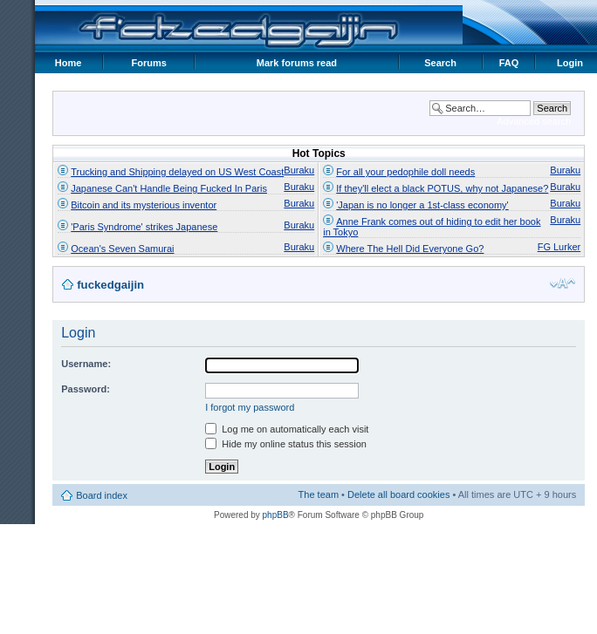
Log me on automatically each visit (286, 429)
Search (440, 63)
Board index (101, 495)
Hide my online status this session (286, 444)
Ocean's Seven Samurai (122, 248)
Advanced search (534, 121)
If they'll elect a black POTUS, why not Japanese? (442, 188)
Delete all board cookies (398, 494)
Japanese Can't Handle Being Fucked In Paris (169, 188)
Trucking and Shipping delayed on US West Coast (177, 172)
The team (318, 494)
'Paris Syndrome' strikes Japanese (144, 227)
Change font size (562, 283)
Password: (85, 389)
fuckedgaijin (110, 284)
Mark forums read (297, 63)
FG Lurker (559, 247)
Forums (149, 63)
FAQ (509, 63)
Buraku (299, 170)
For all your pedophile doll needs (405, 172)
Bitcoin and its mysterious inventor (143, 205)
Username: (86, 363)
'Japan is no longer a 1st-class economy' (422, 205)
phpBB (276, 515)
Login (570, 63)
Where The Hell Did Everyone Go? (410, 248)
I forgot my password (249, 407)
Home (68, 63)
